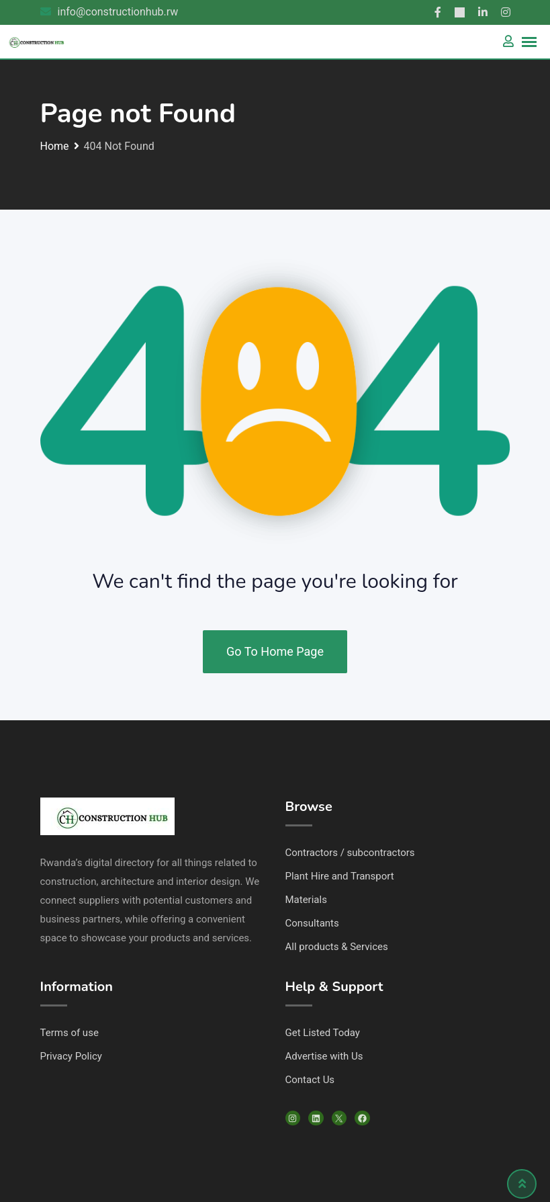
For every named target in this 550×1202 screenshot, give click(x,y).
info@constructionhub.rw (118, 11)
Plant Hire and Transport (339, 876)
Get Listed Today (322, 1033)
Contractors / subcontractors (350, 853)
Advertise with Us (324, 1056)
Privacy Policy (71, 1056)
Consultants (312, 923)
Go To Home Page (275, 651)
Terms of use (69, 1033)
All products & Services (336, 947)
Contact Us (310, 1080)
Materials (306, 900)
